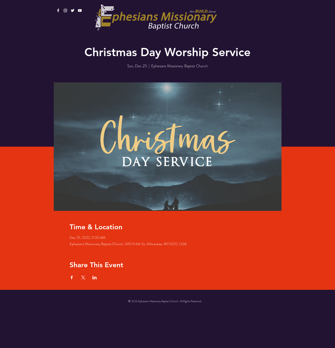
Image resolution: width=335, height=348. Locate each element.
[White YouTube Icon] (79, 10)
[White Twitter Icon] (72, 10)
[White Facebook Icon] (58, 10)
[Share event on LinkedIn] (94, 277)
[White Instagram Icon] (65, 10)
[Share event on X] (83, 277)
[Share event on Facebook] (72, 277)
